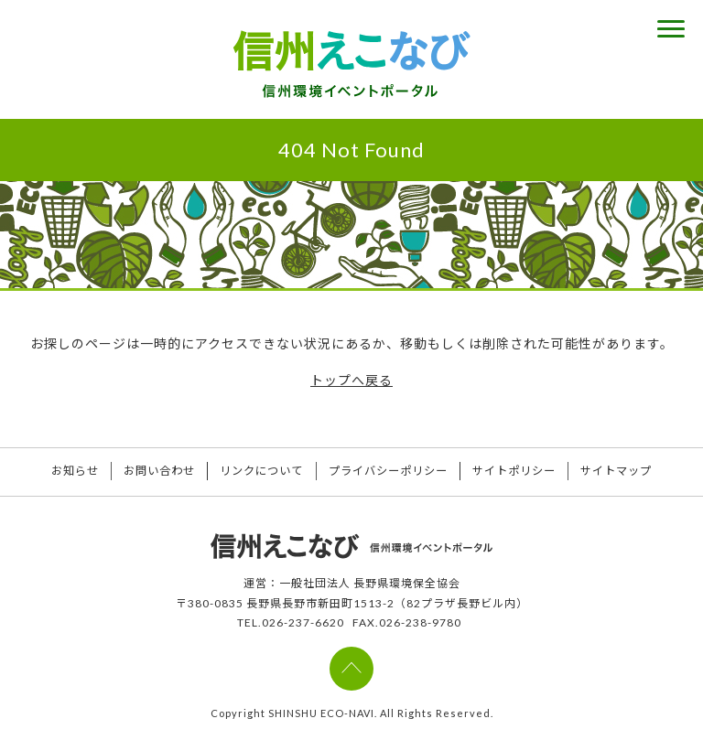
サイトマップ (639, 471)
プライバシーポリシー (392, 471)
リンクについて (257, 471)
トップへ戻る (351, 380)
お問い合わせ (146, 471)
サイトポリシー (527, 471)
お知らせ (53, 471)
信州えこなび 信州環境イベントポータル (351, 64)
